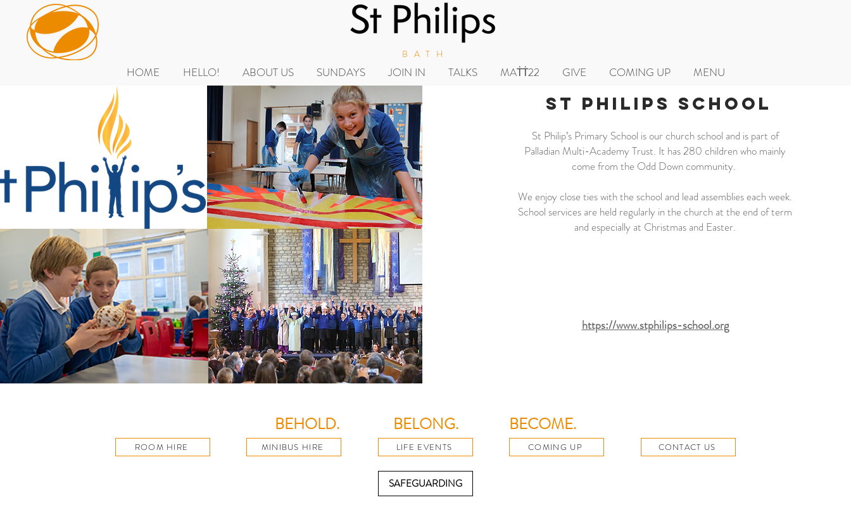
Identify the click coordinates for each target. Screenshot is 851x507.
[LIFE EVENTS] (425, 447)
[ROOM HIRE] (162, 447)
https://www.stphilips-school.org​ (655, 325)
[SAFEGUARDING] (425, 483)
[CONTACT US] (688, 447)
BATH (426, 54)
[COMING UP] (556, 447)
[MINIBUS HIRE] (293, 447)
